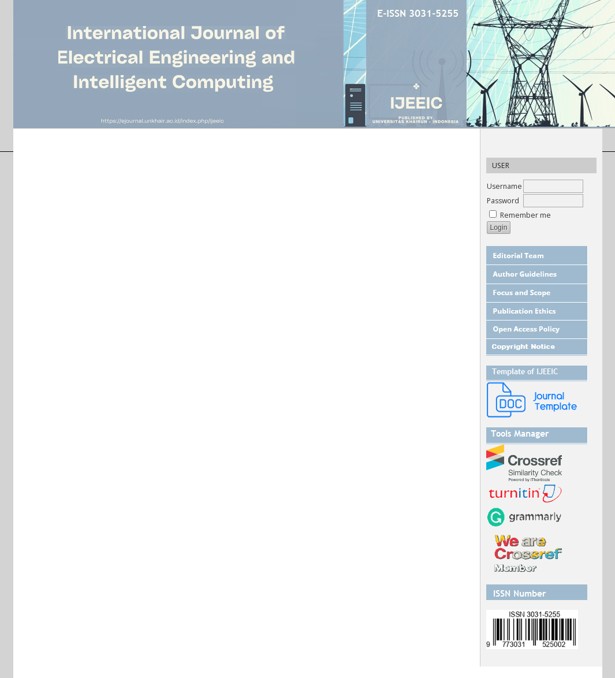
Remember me (525, 215)
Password (503, 201)
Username (504, 186)
